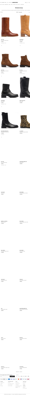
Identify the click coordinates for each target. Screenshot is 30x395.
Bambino (5, 2)
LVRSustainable (22, 4)
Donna (1, 2)
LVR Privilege (17, 382)
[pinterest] (28, 376)
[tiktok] (20, 376)
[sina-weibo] (23, 376)
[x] (18, 376)
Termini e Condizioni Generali (24, 385)
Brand (3, 4)
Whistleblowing (25, 388)
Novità (1, 4)
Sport (17, 4)
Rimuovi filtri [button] (20, 12)
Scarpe (12, 4)
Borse (9, 4)
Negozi (13, 2)
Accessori (14, 4)
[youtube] (21, 376)
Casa (7, 2)
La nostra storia (2, 382)
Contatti (9, 382)
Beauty (19, 4)
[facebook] (16, 376)
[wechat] (25, 376)
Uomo (3, 2)
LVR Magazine (10, 2)
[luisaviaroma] (15, 2)
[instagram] (27, 376)
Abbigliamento (6, 4)
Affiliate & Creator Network (18, 387)
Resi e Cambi (24, 382)
